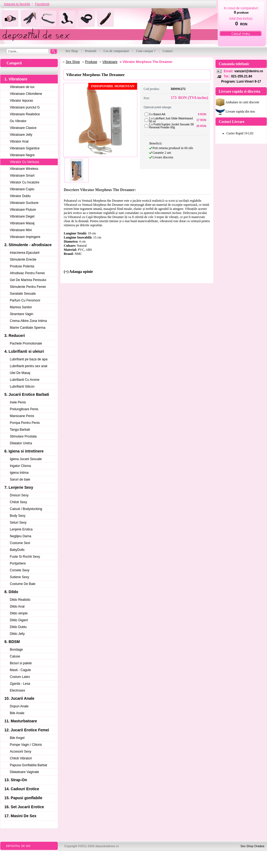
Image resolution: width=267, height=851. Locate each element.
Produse (91, 62)
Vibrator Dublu (20, 196)
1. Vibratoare (16, 79)
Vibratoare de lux (22, 87)
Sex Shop (73, 62)
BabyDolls (17, 550)
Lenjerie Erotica (21, 529)
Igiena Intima (19, 473)
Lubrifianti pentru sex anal (28, 366)
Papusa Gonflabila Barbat (28, 765)
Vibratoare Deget (22, 216)
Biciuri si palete (21, 663)
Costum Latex (20, 677)
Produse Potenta (22, 266)
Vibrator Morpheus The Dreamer (147, 62)
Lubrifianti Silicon (22, 386)
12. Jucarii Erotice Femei (26, 730)
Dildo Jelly (17, 634)
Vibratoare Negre (22, 155)
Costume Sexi (20, 543)
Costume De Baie (22, 584)
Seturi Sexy (18, 522)
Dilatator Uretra (21, 443)
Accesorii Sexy (20, 751)
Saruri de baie (20, 479)
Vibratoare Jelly (21, 135)
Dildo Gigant (19, 620)
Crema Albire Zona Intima (28, 321)
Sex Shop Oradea (252, 846)
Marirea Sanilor (21, 307)
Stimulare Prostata (23, 436)
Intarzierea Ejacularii (25, 253)
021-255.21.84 (241, 76)
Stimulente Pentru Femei (28, 287)
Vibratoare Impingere (25, 237)
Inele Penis (18, 402)
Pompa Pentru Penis (25, 423)
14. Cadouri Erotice (21, 789)
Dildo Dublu (18, 627)
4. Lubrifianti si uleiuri (24, 351)
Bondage (16, 649)
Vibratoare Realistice (25, 114)
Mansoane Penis (22, 416)
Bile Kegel (17, 738)
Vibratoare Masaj (22, 223)
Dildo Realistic (20, 600)
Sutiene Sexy (19, 577)
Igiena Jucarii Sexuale (26, 459)
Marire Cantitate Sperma (27, 328)
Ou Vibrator (18, 121)
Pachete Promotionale (26, 343)
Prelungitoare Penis (24, 409)
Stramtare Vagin (21, 314)
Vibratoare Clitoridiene (26, 94)
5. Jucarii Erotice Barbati (26, 394)
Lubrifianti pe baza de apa (28, 359)
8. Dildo (11, 592)
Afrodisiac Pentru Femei (27, 273)
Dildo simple (19, 613)
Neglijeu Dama (20, 536)
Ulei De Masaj (20, 373)
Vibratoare (109, 62)
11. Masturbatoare (20, 721)
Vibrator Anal (19, 141)
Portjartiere (18, 563)
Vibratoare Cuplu (22, 189)
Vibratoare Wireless (24, 169)
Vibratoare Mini (21, 230)
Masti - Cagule (20, 670)
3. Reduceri (14, 335)
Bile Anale (17, 713)
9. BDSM (12, 641)
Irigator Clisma (20, 466)
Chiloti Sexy (18, 502)
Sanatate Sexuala (23, 293)
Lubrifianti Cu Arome (25, 380)
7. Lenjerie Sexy (18, 487)
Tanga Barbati (20, 429)
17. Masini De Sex (20, 816)
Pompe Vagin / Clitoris (26, 745)
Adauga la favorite (17, 4)
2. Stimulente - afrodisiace (28, 245)
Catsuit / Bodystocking (26, 509)
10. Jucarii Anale (19, 698)
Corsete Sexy (19, 570)
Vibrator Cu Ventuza (24, 162)
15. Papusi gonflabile (23, 798)
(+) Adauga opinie (78, 272)
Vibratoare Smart (22, 175)
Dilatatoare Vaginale (24, 772)
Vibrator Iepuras (21, 100)
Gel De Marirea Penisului (28, 280)
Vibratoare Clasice (23, 128)
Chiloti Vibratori (21, 758)
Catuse (15, 656)
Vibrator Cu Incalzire (25, 182)
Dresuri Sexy (19, 495)
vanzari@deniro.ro (248, 71)
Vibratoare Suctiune (24, 203)
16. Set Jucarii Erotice (24, 807)
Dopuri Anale (19, 706)
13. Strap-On (15, 780)
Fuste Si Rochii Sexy (25, 557)
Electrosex (17, 690)
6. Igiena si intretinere (24, 451)
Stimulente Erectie (23, 259)
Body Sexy (17, 516)
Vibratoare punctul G (25, 107)
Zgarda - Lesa (20, 684)
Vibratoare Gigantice (25, 148)
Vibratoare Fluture (23, 210)
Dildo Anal (17, 606)
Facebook (42, 4)
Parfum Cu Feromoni (25, 300)
